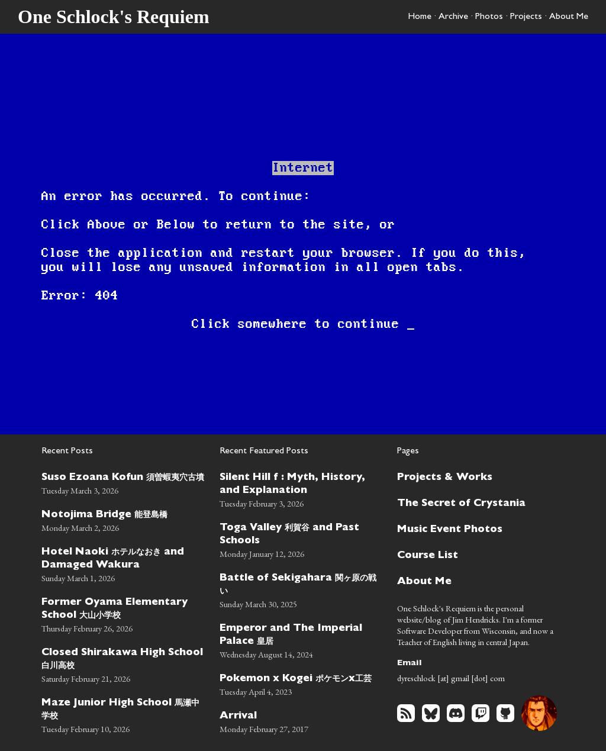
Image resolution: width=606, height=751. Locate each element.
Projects (526, 17)
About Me (568, 17)
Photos (489, 17)
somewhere (272, 324)
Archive (453, 17)
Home (419, 17)
